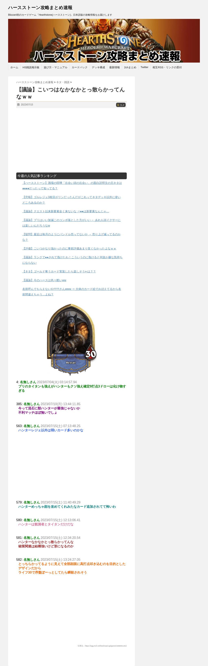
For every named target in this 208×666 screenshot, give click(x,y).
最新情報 (114, 67)
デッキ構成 (98, 67)
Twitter (144, 67)
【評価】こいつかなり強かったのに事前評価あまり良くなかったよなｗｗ (69, 248)
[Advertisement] (71, 140)
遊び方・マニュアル (55, 67)
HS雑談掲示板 (31, 67)
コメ (121, 105)
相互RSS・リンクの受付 (167, 67)
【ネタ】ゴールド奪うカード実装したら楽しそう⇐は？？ (59, 271)
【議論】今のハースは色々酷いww (44, 280)
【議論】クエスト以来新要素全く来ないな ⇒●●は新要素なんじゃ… (65, 211)
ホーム (14, 67)
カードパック (80, 67)
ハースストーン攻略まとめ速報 (40, 7)
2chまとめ (130, 67)
